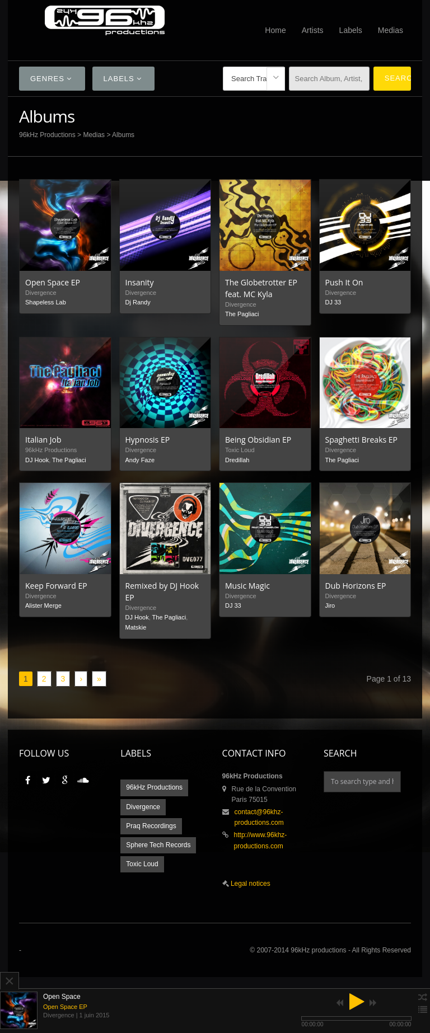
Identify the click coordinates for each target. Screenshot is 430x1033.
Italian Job (43, 439)
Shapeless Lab (45, 302)
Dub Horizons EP (355, 585)
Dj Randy (138, 302)
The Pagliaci (242, 314)
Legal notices (249, 884)
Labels (350, 30)
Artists (313, 30)
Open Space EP (52, 282)
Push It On (344, 282)
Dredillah (237, 460)
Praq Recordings (151, 826)
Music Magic (247, 585)
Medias (390, 30)
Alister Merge (43, 605)
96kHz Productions (47, 135)
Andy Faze (140, 460)
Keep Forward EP (56, 585)
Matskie (136, 627)
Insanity (139, 282)
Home (275, 30)
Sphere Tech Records (158, 845)
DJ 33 (333, 302)
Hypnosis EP (147, 439)
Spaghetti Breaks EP (361, 439)
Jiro (330, 605)
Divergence (143, 807)
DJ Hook (37, 460)
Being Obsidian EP (258, 439)
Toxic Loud (142, 864)
